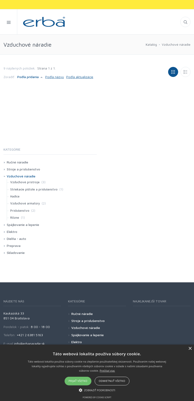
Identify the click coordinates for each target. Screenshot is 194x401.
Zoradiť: (9, 77)
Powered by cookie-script (97, 397)
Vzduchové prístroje (25, 182)
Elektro (12, 232)
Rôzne (14, 217)
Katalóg (151, 44)
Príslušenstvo (19, 210)
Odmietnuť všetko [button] (112, 381)
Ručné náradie (17, 162)
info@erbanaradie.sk (29, 344)
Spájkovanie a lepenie (23, 225)
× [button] (190, 348)
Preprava (14, 246)
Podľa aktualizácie (79, 77)
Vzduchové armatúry (25, 203)
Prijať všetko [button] (78, 381)
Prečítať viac (107, 370)
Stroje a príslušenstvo (23, 169)
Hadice (15, 196)
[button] (97, 390)
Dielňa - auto (16, 239)
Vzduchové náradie (176, 44)
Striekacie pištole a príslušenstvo (34, 189)
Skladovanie (16, 253)
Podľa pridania (28, 77)
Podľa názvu (54, 77)
